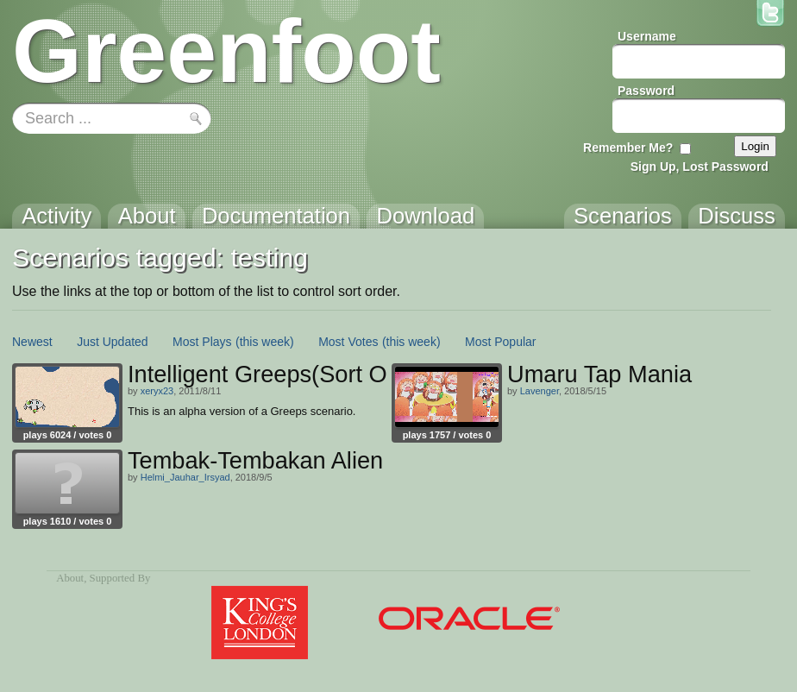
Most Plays (202, 342)
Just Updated (112, 342)
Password (646, 91)
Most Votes (348, 342)
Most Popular (500, 342)
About (70, 578)
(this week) (264, 342)
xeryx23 (157, 391)
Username (647, 36)
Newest (32, 342)
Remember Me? (628, 147)
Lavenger (539, 391)
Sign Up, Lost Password (700, 166)
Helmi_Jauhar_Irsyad (185, 477)
